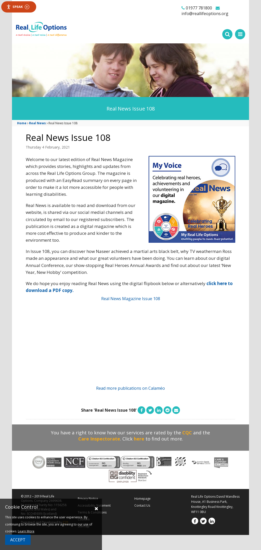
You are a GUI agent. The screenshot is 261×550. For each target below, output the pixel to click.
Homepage (142, 498)
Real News (37, 123)
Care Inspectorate (99, 439)
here (139, 439)
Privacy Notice (88, 498)
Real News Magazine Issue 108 (130, 298)
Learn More (26, 531)
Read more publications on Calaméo (130, 388)
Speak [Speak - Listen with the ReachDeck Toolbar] (17, 6)
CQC (187, 433)
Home (22, 123)
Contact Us (142, 505)
